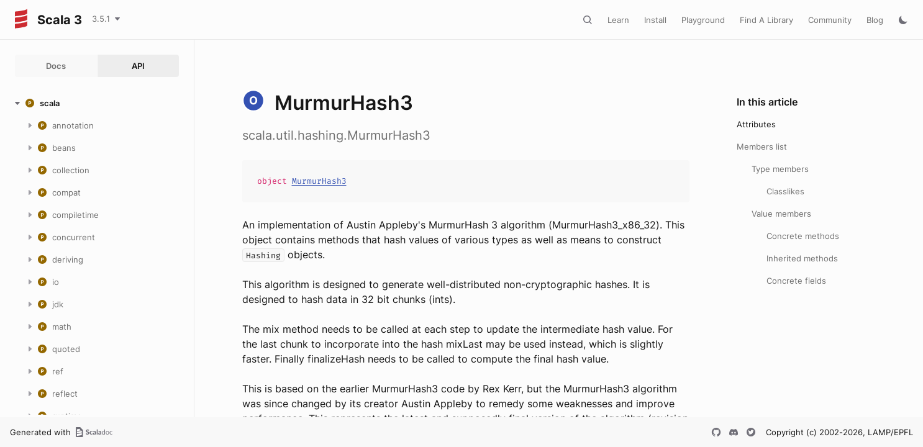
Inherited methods (802, 258)
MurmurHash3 (319, 181)
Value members (781, 214)
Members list (762, 146)
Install (655, 20)
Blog (874, 20)
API (138, 66)
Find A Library (766, 20)
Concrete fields (796, 281)
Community (830, 20)
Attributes (756, 124)
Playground (703, 20)
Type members (780, 169)
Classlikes (785, 191)
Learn (618, 20)
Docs (56, 66)
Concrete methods (802, 236)
